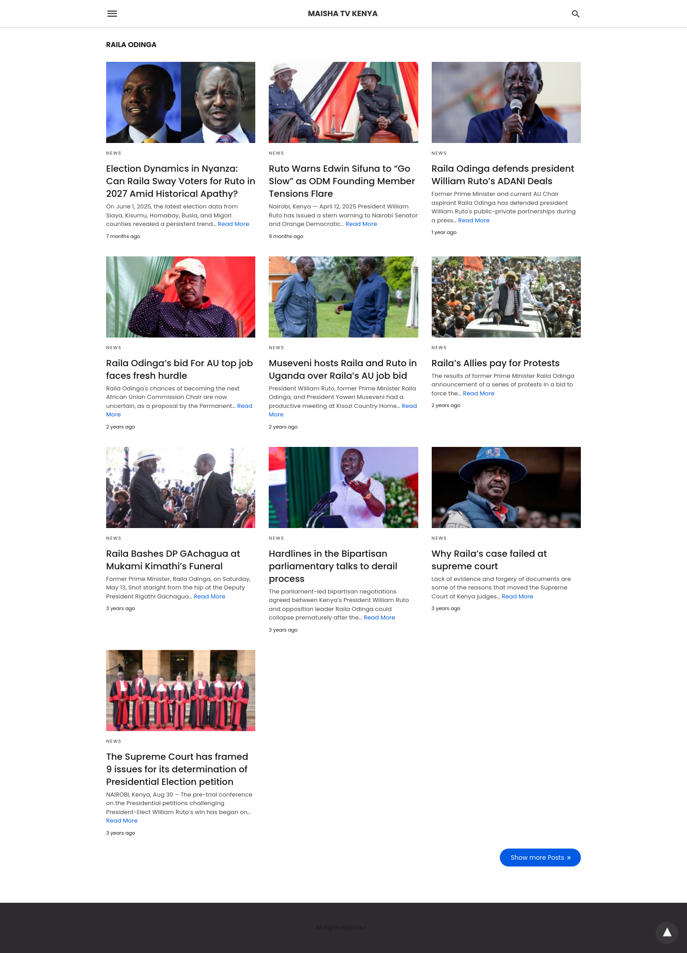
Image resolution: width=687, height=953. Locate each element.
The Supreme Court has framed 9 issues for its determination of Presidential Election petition (177, 769)
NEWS (113, 153)
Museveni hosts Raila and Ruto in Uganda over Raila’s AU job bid (343, 369)
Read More (233, 224)
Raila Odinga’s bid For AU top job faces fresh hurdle (179, 369)
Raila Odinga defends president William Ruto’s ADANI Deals (503, 174)
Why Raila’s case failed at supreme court (489, 559)
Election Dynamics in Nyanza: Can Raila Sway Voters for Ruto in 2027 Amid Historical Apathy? (180, 181)
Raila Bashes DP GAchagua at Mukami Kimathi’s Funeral (173, 559)
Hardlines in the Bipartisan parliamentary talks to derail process (333, 566)
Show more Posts (537, 857)
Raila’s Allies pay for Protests (496, 363)
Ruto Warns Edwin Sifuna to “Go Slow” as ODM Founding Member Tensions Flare (342, 181)
